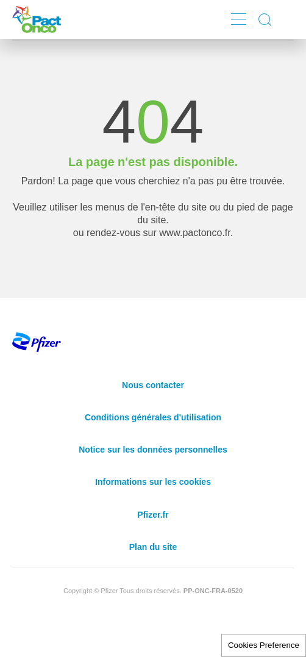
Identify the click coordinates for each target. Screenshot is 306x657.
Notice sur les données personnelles (153, 449)
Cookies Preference (263, 645)
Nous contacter (153, 385)
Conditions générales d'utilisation (153, 417)
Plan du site (153, 547)
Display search (265, 19)
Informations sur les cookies (153, 482)
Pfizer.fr (152, 515)
